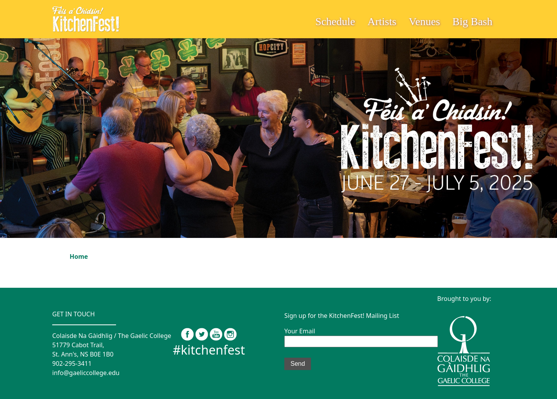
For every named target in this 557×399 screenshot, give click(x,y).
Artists (381, 21)
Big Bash (472, 21)
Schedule (335, 21)
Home (79, 256)
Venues (424, 21)
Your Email (361, 336)
